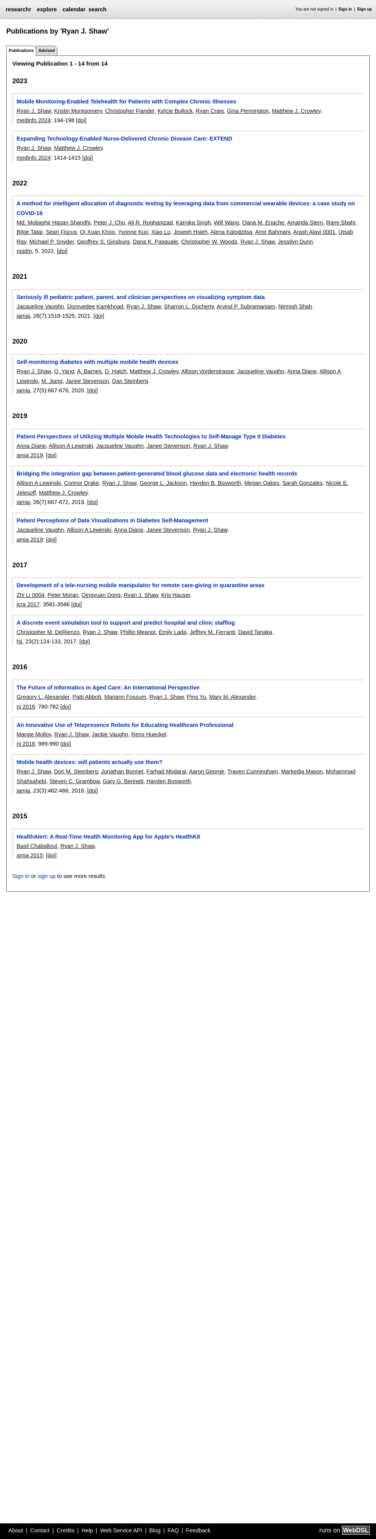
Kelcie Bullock (175, 111)
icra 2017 (27, 604)
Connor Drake (81, 483)
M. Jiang (51, 381)
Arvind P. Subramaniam (246, 306)
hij (19, 641)
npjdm (24, 251)
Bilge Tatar (29, 232)
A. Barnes (89, 371)
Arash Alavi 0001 (314, 232)
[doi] (81, 120)
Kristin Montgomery (78, 111)
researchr (18, 9)
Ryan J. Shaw (33, 111)
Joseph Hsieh (190, 232)
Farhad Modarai (166, 771)
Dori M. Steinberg (76, 771)
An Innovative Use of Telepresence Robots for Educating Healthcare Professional (124, 725)
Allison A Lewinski (71, 446)
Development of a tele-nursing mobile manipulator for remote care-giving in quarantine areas (140, 585)
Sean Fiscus (61, 232)
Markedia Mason (302, 771)
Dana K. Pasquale (155, 242)
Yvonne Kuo (133, 232)
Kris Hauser (175, 595)
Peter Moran (63, 595)
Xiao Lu (161, 232)
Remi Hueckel (148, 734)
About (16, 1530)
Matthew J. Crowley (296, 111)
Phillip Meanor (137, 632)
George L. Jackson (163, 483)
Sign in (345, 9)
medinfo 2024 (33, 120)
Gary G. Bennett (123, 781)
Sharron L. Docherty (189, 306)
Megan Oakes (262, 483)
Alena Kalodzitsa (231, 232)
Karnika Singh (193, 222)
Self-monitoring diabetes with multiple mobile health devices (97, 362)
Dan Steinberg (130, 381)
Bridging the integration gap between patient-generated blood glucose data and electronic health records (156, 473)
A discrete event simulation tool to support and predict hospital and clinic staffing (125, 623)
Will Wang (226, 222)
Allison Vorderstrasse (207, 371)
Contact (40, 1530)
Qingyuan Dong (101, 595)
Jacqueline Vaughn (40, 306)
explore (47, 9)
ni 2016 (25, 707)
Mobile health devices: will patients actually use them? (89, 762)
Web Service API (121, 1530)
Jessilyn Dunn (295, 242)
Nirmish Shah (295, 306)
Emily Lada (172, 632)
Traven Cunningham (252, 771)
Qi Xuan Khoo (97, 232)
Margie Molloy (33, 734)
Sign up (364, 9)
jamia (23, 316)
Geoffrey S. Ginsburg (103, 242)
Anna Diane (302, 371)
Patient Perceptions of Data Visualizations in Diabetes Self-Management (112, 520)
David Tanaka (255, 632)
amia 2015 (29, 855)
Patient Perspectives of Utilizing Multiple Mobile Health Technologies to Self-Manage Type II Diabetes (150, 436)
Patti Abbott (87, 697)
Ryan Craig (210, 111)
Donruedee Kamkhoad (95, 306)
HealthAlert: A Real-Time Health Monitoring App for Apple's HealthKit (108, 837)
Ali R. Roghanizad (150, 222)
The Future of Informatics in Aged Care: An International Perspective (107, 687)
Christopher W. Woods (209, 242)
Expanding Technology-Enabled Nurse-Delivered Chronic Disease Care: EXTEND (124, 138)
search (97, 9)
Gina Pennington (248, 111)
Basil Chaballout (36, 846)
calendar (74, 9)
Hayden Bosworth (168, 781)
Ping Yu (196, 697)
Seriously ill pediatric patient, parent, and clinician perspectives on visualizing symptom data (140, 297)
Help (87, 1530)
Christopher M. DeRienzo (48, 632)
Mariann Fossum (125, 697)
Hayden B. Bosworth (215, 483)
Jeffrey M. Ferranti (212, 632)
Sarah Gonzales (302, 483)
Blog (154, 1530)
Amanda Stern (305, 222)
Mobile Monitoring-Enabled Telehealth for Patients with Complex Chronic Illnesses (126, 101)
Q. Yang (64, 371)
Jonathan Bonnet (122, 771)
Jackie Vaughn (110, 734)
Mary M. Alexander (232, 697)
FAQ (173, 1530)
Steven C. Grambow (74, 781)
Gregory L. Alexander (42, 697)
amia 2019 (29, 455)
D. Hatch (116, 371)
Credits (66, 1530)
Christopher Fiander (129, 111)
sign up (46, 876)
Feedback (198, 1530)
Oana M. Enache (263, 222)
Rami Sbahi (340, 222)
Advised (46, 50)
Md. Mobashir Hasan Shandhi (53, 222)
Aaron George (206, 771)
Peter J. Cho (109, 222)
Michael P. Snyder (51, 242)
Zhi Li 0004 (30, 595)
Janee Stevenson (87, 381)
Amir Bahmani (272, 232)
